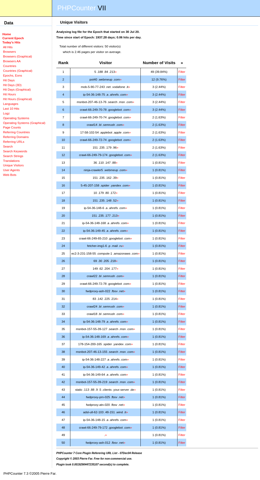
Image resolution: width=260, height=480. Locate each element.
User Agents (11, 170)
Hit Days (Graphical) (17, 89)
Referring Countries (16, 132)
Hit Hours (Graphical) (17, 99)
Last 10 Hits (11, 108)
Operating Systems (16, 118)
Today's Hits (11, 42)
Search (8, 146)
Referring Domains (16, 137)
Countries (9, 66)
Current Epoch (13, 38)
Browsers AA (12, 61)
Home (6, 34)
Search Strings (13, 156)
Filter (182, 71)
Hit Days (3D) (12, 85)
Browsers (9, 51)
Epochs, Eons (12, 75)
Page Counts (12, 127)
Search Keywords (15, 151)
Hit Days (9, 80)
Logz (6, 113)
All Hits (7, 47)
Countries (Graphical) (17, 70)
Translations (11, 160)
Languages (10, 103)
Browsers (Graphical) (17, 56)
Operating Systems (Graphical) (24, 123)
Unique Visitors (13, 165)
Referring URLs (13, 141)
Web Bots (9, 174)
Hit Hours (9, 94)
